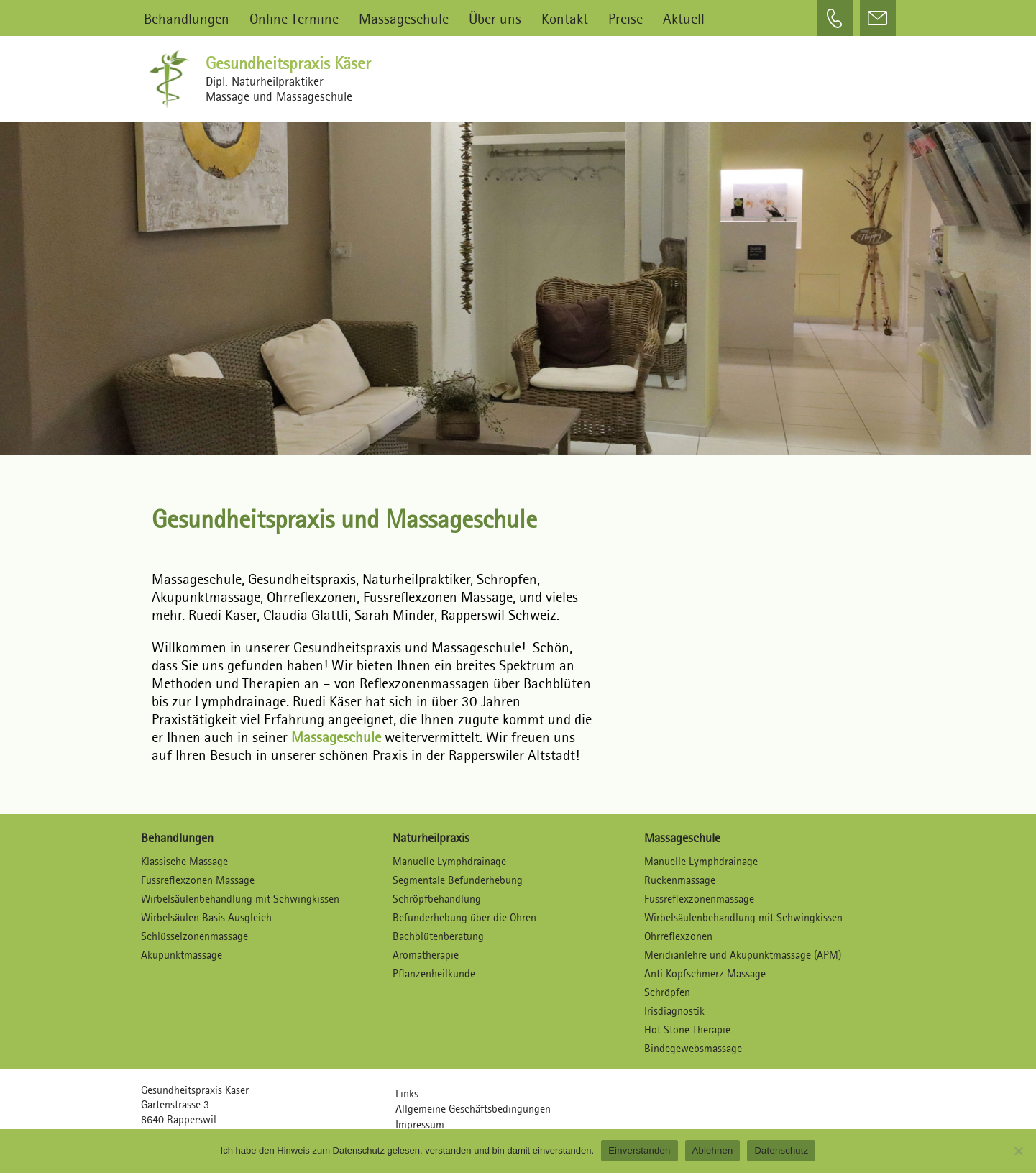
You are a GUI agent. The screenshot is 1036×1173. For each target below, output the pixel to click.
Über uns (495, 18)
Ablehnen (712, 1150)
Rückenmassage (679, 880)
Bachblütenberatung (438, 937)
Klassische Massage (184, 862)
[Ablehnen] (1018, 1151)
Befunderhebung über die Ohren (464, 918)
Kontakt (564, 18)
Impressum (419, 1126)
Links (406, 1094)
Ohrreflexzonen (678, 937)
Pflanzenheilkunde (434, 974)
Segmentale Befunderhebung (458, 880)
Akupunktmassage (181, 955)
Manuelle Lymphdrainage (449, 862)
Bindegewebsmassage (693, 1049)
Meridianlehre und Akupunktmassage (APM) (742, 955)
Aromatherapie (426, 955)
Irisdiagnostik (674, 1011)
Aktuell (684, 18)
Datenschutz (781, 1150)
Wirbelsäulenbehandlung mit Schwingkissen (240, 899)
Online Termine (294, 18)
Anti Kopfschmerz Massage (705, 974)
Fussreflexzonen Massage (198, 880)
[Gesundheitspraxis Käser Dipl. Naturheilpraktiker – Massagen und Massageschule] (173, 79)
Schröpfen (667, 993)
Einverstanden (639, 1150)
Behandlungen (186, 18)
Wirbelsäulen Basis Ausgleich (206, 918)
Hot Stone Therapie (687, 1030)
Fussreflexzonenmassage (699, 899)
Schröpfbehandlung (437, 899)
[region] (518, 281)
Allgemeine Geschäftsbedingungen (473, 1110)
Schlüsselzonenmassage (194, 937)
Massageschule (404, 18)
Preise (625, 18)
